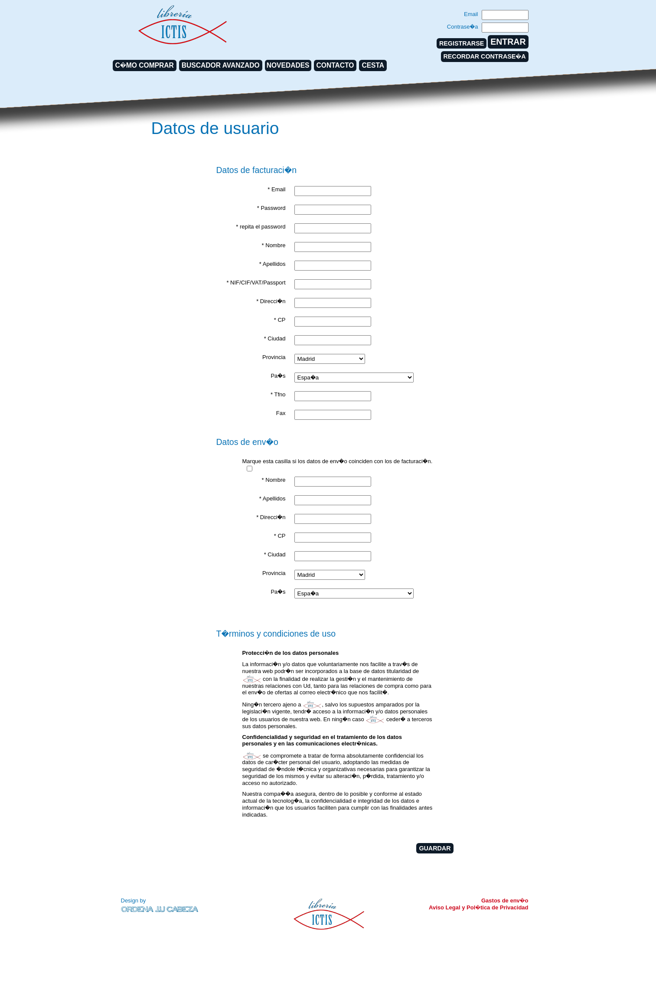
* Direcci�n (270, 301)
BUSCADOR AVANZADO (221, 65)
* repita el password (260, 226)
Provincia (273, 357)
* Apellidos (272, 264)
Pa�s (278, 376)
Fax (281, 413)
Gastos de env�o (505, 900)
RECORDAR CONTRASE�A (485, 56)
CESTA (373, 65)
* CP (280, 320)
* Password (271, 208)
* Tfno (278, 394)
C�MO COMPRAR (144, 65)
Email (471, 14)
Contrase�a (462, 26)
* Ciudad (275, 338)
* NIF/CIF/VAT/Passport (255, 282)
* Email (276, 189)
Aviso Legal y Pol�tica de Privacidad (478, 907)
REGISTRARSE (461, 43)
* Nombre (274, 245)
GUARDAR (434, 848)
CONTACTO (335, 65)
